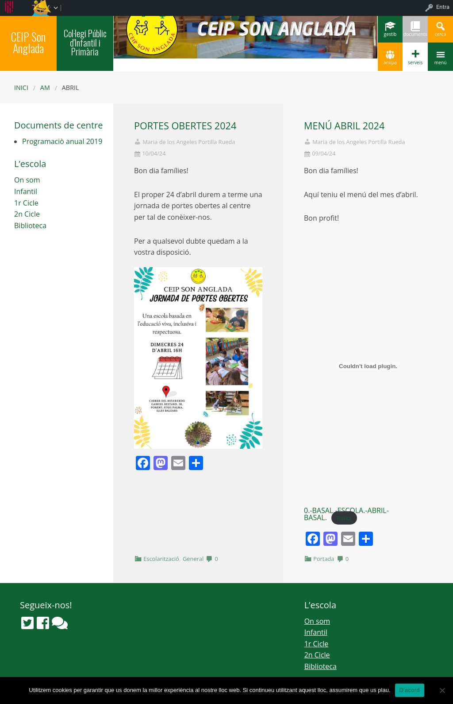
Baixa (344, 518)
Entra (442, 7)
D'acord (409, 690)
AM (45, 87)
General (193, 559)
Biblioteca (30, 225)
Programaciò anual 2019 (62, 141)
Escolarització (161, 559)
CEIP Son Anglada (28, 42)
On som (27, 180)
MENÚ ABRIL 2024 (344, 125)
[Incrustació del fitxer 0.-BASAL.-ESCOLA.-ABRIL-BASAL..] (368, 366)
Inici (21, 87)
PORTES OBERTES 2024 (185, 125)
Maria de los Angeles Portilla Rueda (188, 142)
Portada (323, 559)
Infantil (25, 191)
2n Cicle (27, 214)
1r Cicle (26, 203)
